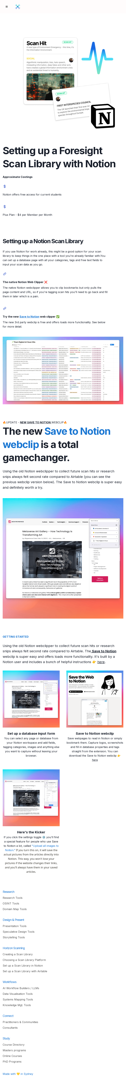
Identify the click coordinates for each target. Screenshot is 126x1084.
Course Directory (13, 1044)
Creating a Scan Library (18, 954)
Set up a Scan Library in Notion (23, 965)
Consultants (10, 1027)
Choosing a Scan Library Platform (24, 960)
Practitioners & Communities (20, 1022)
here (101, 662)
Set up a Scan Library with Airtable (25, 971)
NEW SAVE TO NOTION (35, 422)
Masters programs (14, 1050)
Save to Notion (29, 316)
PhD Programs (12, 1061)
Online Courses (12, 1056)
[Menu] (7, 7)
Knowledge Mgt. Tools (17, 1005)
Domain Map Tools (15, 909)
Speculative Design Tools (18, 931)
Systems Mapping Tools (18, 999)
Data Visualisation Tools (18, 993)
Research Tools (12, 897)
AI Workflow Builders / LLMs (21, 988)
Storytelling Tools (14, 937)
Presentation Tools (14, 926)
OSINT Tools (11, 903)
